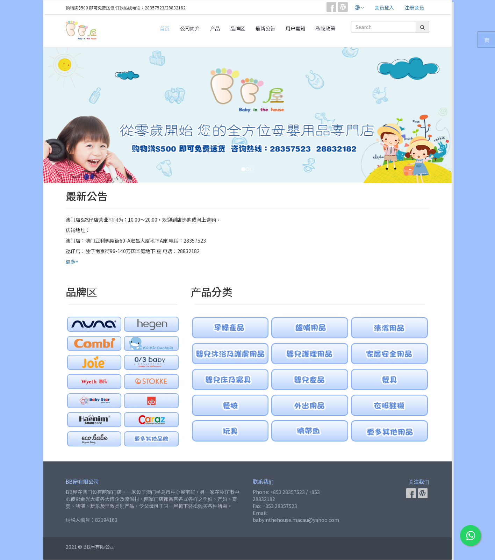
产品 (215, 28)
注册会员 (414, 7)
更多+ (72, 261)
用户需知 (295, 28)
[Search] (383, 27)
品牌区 (237, 28)
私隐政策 (325, 28)
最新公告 (265, 28)
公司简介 (190, 28)
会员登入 (384, 7)
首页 (165, 28)
